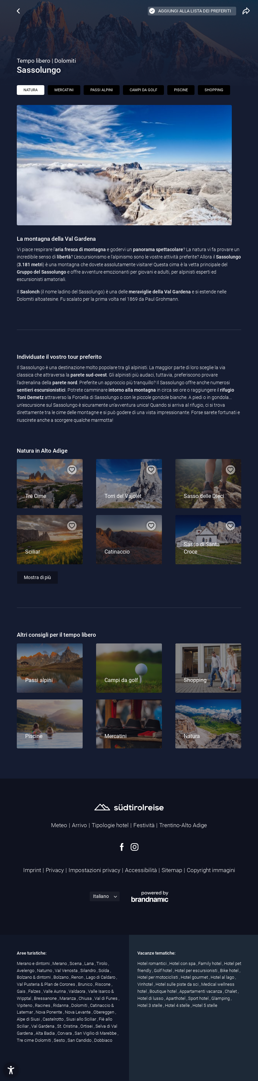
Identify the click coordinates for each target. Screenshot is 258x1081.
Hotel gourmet (195, 977)
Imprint (32, 870)
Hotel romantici (152, 963)
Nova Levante (78, 1012)
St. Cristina (68, 1026)
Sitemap (172, 870)
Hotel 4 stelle (178, 1005)
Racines (43, 1005)
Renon (77, 977)
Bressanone (46, 998)
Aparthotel (176, 998)
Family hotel (210, 963)
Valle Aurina (55, 991)
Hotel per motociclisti (158, 977)
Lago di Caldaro (101, 977)
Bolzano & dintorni (34, 977)
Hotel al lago (223, 977)
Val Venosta (67, 970)
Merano (60, 963)
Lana (89, 963)
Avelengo (26, 970)
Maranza (68, 998)
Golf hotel (163, 970)
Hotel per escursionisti (196, 970)
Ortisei (87, 1026)
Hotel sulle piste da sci (178, 984)
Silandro (88, 970)
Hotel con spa (183, 963)
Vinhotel (145, 984)
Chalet (231, 991)
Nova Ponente (49, 1012)
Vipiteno (25, 1005)
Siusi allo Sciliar (81, 1019)
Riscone (103, 984)
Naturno (45, 970)
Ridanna (61, 1005)
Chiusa (86, 998)
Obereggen (104, 1012)
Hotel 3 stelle (150, 1005)
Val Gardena (43, 1026)
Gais (22, 991)
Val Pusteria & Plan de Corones (46, 984)
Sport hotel (199, 998)
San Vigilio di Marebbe (96, 1033)
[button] (10, 1070)
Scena (76, 963)
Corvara (65, 1033)
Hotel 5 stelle (204, 1005)
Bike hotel (230, 970)
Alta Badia (46, 1033)
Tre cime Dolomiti (34, 1040)
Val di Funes (106, 998)
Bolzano (61, 977)
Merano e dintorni (34, 963)
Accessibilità (141, 870)
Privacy (55, 870)
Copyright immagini (211, 870)
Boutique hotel (163, 991)
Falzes (35, 991)
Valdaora (77, 991)
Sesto (60, 1040)
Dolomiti (79, 1005)
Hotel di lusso (150, 998)
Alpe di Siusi (29, 1019)
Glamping (221, 998)
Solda (104, 970)
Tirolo (102, 963)
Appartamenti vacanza (201, 991)
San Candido (80, 1040)
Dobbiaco (103, 1040)
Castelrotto (53, 1019)
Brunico (85, 984)
